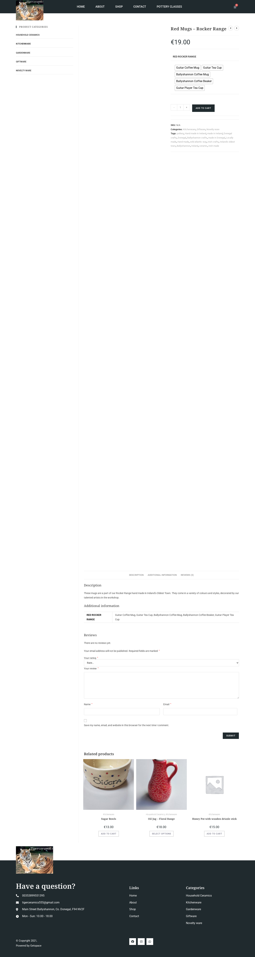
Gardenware (23, 53)
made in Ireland (215, 133)
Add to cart (203, 108)
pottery (180, 133)
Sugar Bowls (108, 818)
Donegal (182, 137)
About (100, 6)
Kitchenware (189, 129)
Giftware (201, 129)
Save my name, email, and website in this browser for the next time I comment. (126, 725)
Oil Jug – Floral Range (161, 818)
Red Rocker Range (184, 56)
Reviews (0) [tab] (187, 575)
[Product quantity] (180, 107)
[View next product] (236, 28)
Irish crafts (213, 141)
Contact (139, 6)
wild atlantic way (198, 141)
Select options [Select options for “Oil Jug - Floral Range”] (161, 834)
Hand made (183, 141)
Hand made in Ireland (195, 133)
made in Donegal (216, 137)
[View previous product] (230, 28)
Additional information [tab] (162, 575)
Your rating (91, 658)
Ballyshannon (183, 146)
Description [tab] (136, 575)
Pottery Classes (169, 6)
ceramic (203, 146)
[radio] (187, 67)
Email (167, 704)
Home (81, 6)
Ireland (194, 146)
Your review (91, 668)
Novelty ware (212, 129)
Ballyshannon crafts (197, 137)
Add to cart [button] (108, 834)
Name (88, 704)
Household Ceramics (155, 814)
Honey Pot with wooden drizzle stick (214, 818)
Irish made (213, 146)
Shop (119, 6)
